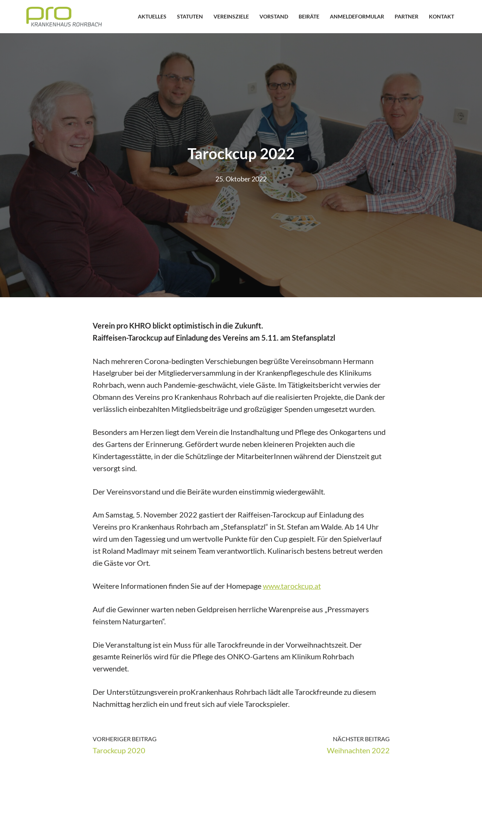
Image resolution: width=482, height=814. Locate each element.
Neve (34, 803)
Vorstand (273, 16)
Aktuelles (152, 16)
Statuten (190, 16)
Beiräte (309, 16)
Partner (406, 16)
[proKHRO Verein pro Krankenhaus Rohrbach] (64, 16)
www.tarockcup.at (292, 587)
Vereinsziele (231, 16)
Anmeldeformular (357, 16)
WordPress (118, 803)
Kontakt (441, 16)
